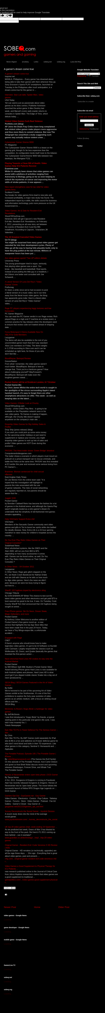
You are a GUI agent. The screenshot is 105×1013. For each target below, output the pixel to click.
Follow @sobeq (83, 138)
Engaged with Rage (13, 638)
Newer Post (10, 907)
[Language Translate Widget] (88, 74)
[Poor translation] (9, 16)
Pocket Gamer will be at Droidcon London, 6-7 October (30, 382)
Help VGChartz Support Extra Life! (20, 519)
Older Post (63, 907)
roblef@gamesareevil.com (19, 759)
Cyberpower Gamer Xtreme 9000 (19, 142)
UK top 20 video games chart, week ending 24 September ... (31, 827)
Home (37, 907)
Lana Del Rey (75, 62)
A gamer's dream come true (17, 74)
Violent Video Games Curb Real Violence (24, 121)
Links (36, 62)
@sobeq (25, 62)
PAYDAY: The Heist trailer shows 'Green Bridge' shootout (29, 451)
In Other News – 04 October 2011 (19, 567)
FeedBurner (94, 129)
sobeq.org (61, 62)
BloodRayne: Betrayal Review (18, 358)
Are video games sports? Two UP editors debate (26, 258)
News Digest (11, 62)
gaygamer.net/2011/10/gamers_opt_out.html (24, 807)
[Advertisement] (32, 954)
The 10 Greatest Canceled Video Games (23, 237)
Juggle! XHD (10, 498)
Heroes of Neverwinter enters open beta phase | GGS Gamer (31, 775)
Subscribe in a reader (86, 102)
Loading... (8, 920)
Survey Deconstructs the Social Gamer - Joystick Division (30, 811)
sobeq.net (48, 62)
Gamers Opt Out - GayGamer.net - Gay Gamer (25, 796)
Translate (93, 76)
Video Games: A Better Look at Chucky (22, 403)
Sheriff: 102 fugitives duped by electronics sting (25, 590)
